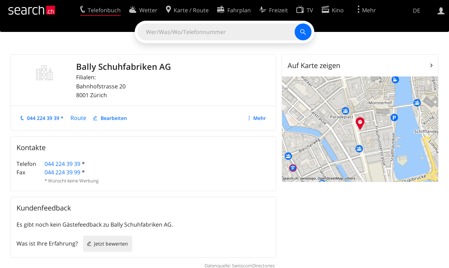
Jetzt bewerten (111, 243)
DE (416, 10)
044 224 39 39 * (45, 118)
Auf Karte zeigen (314, 65)
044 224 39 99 (62, 172)
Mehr (259, 118)
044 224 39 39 (62, 164)
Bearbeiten (114, 118)
